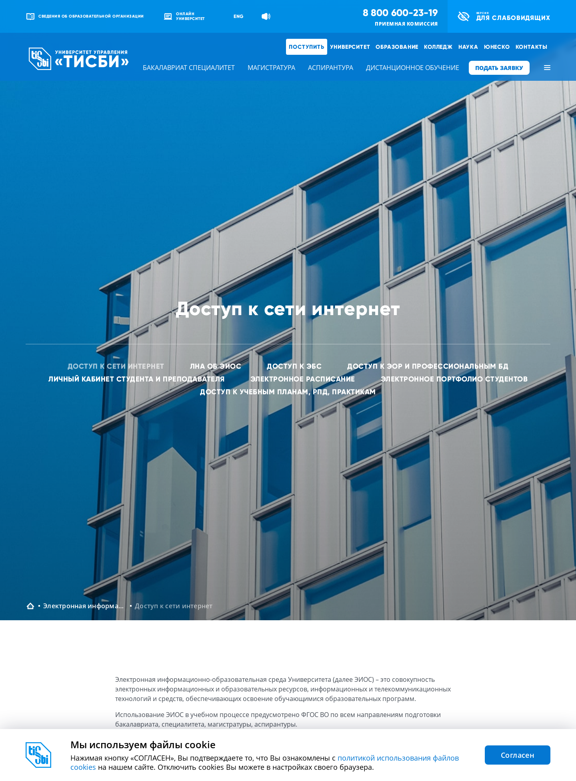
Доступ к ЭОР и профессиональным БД (427, 366)
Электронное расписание (302, 379)
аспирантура (330, 67)
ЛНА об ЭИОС (216, 366)
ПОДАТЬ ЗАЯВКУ (499, 68)
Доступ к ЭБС (294, 366)
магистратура (271, 67)
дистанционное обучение (412, 67)
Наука (468, 46)
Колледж (438, 46)
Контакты (532, 46)
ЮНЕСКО (497, 46)
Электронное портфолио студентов (454, 379)
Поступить (306, 46)
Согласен (517, 755)
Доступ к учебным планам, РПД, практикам (288, 391)
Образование (397, 46)
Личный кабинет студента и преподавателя (136, 379)
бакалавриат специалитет (189, 67)
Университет (350, 46)
